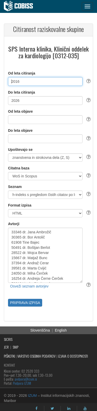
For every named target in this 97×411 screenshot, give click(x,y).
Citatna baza (18, 168)
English (61, 330)
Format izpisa (19, 205)
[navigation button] (87, 6)
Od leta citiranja (21, 73)
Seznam (15, 187)
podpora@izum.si (26, 379)
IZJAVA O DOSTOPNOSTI (73, 356)
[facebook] (36, 408)
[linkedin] (68, 408)
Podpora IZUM (22, 383)
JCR (6, 347)
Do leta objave (20, 130)
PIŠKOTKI (9, 356)
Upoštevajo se (20, 149)
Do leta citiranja (21, 92)
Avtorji (13, 224)
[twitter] (52, 408)
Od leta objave (20, 111)
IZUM (32, 395)
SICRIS (8, 339)
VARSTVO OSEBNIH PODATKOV (36, 356)
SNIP (15, 347)
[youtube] (85, 408)
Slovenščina (40, 330)
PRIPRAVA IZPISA (25, 303)
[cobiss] (21, 6)
